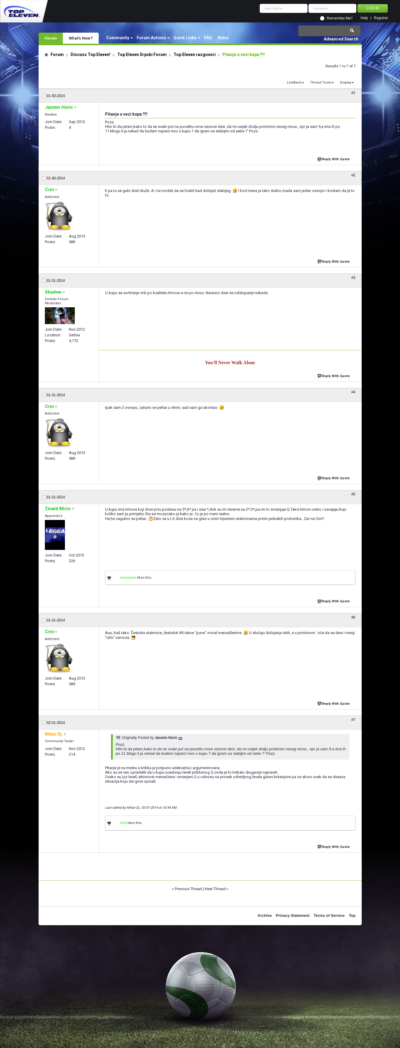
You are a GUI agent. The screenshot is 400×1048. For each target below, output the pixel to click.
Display (345, 82)
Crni (123, 823)
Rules (223, 37)
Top (352, 915)
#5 (353, 494)
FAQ (208, 37)
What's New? (81, 38)
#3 (353, 278)
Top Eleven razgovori (195, 54)
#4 (353, 392)
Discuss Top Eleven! (90, 54)
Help (364, 18)
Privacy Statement (293, 915)
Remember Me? (339, 18)
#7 (353, 720)
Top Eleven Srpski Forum (142, 54)
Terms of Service (329, 915)
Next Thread (215, 889)
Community (117, 37)
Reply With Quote (334, 158)
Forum (51, 38)
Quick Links (185, 37)
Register (381, 18)
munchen (128, 578)
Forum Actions (151, 37)
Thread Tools (320, 82)
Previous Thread (188, 889)
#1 (353, 93)
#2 (353, 175)
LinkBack (294, 82)
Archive (265, 915)
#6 (353, 617)
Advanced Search (341, 39)
